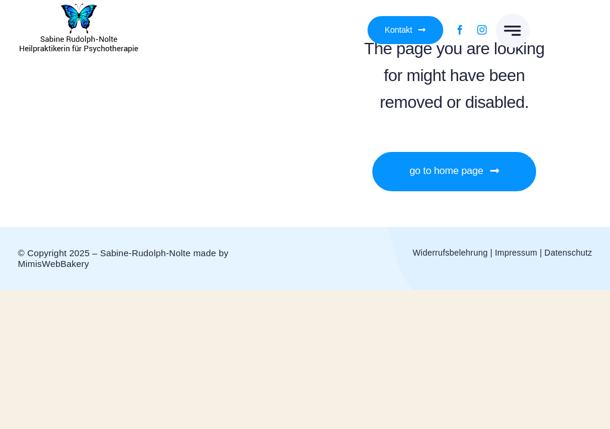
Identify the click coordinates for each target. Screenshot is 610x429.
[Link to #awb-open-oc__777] (513, 31)
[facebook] (460, 30)
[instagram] (482, 30)
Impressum (516, 252)
